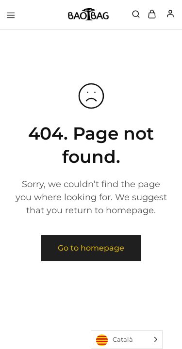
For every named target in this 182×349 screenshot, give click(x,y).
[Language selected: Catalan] (127, 339)
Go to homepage (91, 248)
